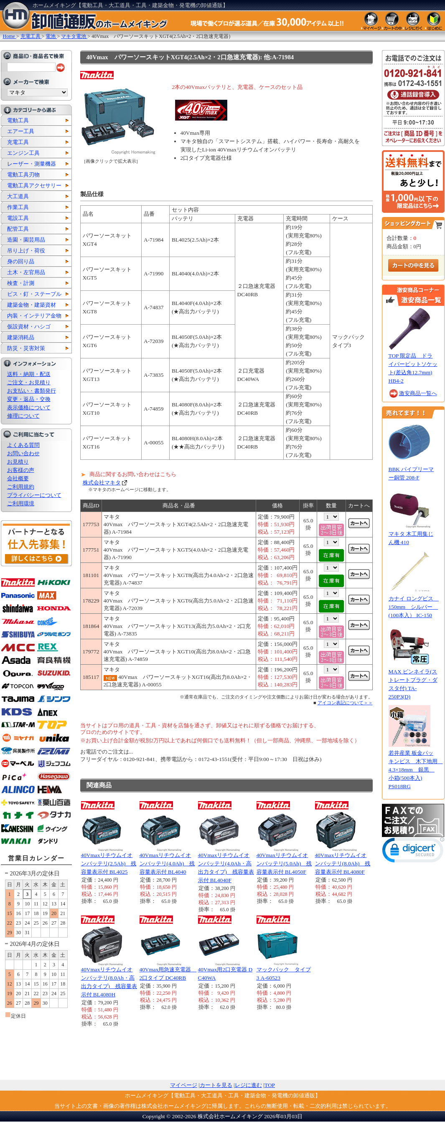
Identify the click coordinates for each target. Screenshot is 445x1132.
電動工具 (18, 120)
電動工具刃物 (23, 174)
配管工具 (18, 229)
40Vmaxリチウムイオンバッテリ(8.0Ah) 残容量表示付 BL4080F (343, 863)
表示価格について (29, 407)
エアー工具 (20, 131)
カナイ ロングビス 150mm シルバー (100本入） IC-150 (414, 606)
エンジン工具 (23, 153)
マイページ (183, 1085)
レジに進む (248, 1085)
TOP (269, 1085)
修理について (23, 416)
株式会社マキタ (102, 482)
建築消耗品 (20, 337)
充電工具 (18, 142)
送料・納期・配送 (29, 374)
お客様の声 (20, 470)
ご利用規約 (20, 487)
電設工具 (18, 218)
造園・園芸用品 (26, 240)
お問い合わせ (23, 453)
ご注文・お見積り (29, 382)
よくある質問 (23, 445)
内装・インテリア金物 (34, 316)
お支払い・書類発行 (31, 391)
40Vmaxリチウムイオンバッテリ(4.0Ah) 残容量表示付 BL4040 (167, 863)
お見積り (18, 462)
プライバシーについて (34, 495)
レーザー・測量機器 (31, 164)
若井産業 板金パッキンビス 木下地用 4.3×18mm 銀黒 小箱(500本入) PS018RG (416, 769)
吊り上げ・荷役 (26, 250)
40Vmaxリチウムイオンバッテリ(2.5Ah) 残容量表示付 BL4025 (109, 863)
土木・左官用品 (26, 272)
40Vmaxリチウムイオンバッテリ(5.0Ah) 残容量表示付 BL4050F (284, 863)
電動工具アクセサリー (34, 185)
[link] (413, 852)
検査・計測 (20, 283)
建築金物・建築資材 (31, 305)
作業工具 (18, 207)
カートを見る (216, 1085)
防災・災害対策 (26, 348)
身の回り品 (20, 261)
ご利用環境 (20, 503)
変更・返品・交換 (29, 399)
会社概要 (18, 478)
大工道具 (18, 196)
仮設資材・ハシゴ (29, 326)
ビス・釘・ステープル (34, 294)
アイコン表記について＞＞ (345, 702)
